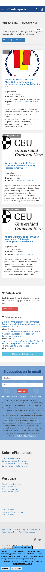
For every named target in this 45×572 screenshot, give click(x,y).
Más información (10, 309)
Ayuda (25, 529)
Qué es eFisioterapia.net (11, 458)
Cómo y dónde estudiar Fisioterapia (16, 463)
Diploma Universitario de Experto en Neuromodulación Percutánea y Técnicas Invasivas (21, 165)
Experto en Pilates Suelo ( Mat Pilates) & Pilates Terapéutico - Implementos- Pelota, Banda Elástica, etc (22, 83)
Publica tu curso (8, 510)
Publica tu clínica (8, 515)
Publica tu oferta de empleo (12, 512)
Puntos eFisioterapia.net (11, 491)
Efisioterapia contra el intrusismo (14, 461)
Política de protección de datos (25, 435)
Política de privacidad (27, 532)
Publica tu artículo (9, 486)
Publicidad (34, 529)
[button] (42, 9)
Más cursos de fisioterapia (22, 354)
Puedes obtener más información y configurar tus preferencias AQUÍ (23, 563)
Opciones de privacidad (23, 548)
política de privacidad (35, 397)
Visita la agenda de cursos (13, 40)
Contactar (17, 529)
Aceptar (5, 569)
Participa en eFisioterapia (11, 484)
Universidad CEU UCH (24, 180)
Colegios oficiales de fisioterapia (14, 466)
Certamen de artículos (10, 489)
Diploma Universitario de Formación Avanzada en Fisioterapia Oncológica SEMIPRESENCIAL (21, 239)
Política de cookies (9, 532)
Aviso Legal (6, 529)
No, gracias (16, 569)
